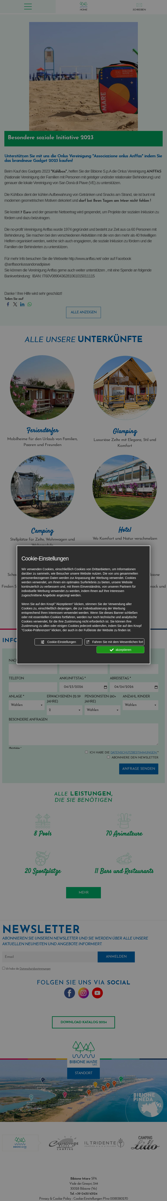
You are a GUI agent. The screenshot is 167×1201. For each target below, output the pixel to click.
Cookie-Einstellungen (58, 642)
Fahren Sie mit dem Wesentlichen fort (114, 642)
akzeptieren (120, 650)
